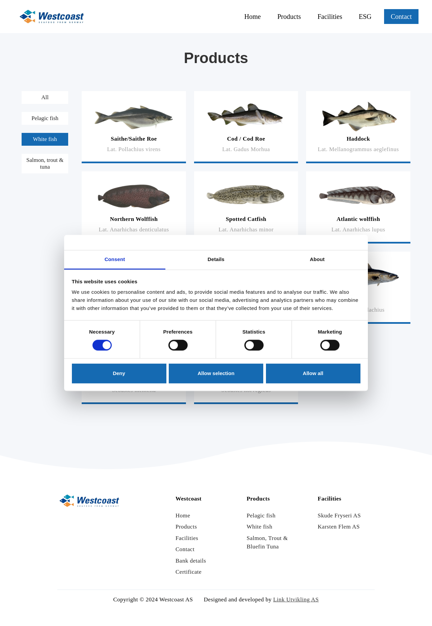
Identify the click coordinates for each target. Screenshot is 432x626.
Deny (119, 373)
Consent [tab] (115, 259)
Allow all (313, 373)
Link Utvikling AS (296, 599)
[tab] (45, 97)
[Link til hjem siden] (52, 16)
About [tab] (317, 259)
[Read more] (134, 127)
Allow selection (215, 373)
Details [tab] (216, 259)
